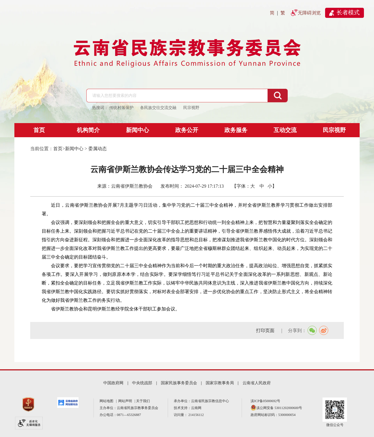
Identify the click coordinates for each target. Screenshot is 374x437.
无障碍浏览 (309, 12)
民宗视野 (334, 130)
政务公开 (186, 130)
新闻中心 (137, 130)
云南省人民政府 (257, 383)
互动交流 (285, 130)
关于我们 (143, 401)
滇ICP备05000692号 (265, 401)
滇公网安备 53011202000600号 (279, 408)
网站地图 (107, 401)
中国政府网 (113, 383)
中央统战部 (142, 383)
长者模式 (348, 12)
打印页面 (266, 330)
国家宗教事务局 (220, 383)
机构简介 (88, 130)
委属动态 (97, 148)
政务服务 (235, 130)
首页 (39, 130)
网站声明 (126, 401)
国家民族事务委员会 (179, 383)
